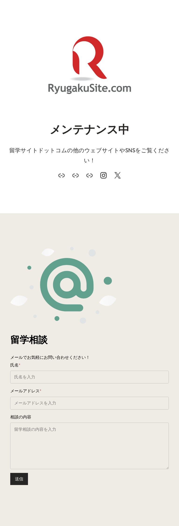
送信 (19, 479)
